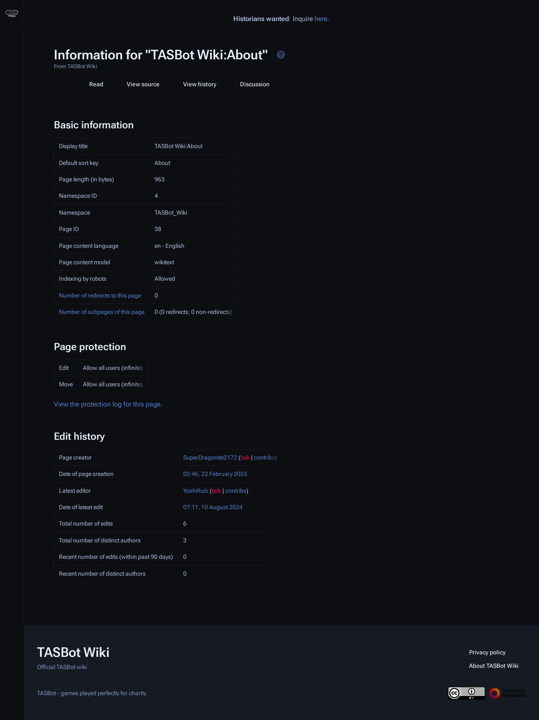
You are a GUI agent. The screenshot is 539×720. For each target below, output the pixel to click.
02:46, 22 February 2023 (215, 473)
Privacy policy (487, 652)
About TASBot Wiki (494, 665)
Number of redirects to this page (100, 295)
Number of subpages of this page (101, 311)
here (321, 19)
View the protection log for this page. (108, 404)
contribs (264, 457)
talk (245, 457)
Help (281, 54)
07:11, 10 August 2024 (213, 507)
